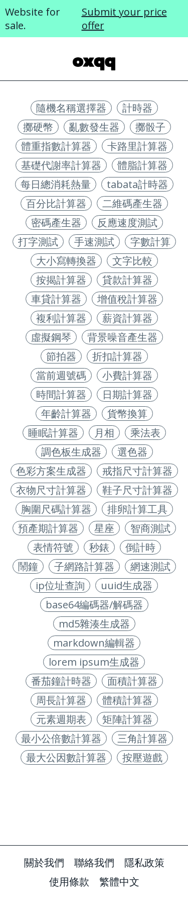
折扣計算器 (117, 356)
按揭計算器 (61, 280)
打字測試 (38, 241)
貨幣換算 (127, 413)
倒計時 (140, 547)
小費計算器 (127, 375)
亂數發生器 (94, 127)
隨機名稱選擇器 (71, 108)
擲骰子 (150, 127)
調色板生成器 (71, 452)
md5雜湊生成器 (94, 623)
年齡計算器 (66, 413)
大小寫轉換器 (66, 260)
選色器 (132, 452)
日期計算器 (127, 394)
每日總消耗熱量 (56, 184)
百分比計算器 (56, 203)
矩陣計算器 (127, 719)
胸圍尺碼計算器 (56, 509)
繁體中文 (119, 881)
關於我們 (44, 862)
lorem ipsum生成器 (94, 662)
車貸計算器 (56, 299)
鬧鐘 (28, 566)
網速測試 (150, 566)
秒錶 (99, 547)
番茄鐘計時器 (61, 681)
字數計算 (150, 241)
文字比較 (132, 260)
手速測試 (94, 241)
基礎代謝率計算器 (61, 165)
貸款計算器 (127, 280)
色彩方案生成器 (51, 471)
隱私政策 (144, 862)
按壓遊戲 (142, 757)
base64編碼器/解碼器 (94, 604)
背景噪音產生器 (122, 337)
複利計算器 (61, 318)
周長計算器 (61, 700)
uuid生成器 (126, 585)
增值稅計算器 (127, 299)
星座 (104, 528)
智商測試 (150, 528)
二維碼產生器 (132, 203)
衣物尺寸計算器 (51, 490)
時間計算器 (61, 394)
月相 (104, 432)
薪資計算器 (127, 318)
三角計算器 (142, 738)
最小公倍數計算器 (61, 738)
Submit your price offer (124, 18)
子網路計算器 (84, 566)
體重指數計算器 (56, 146)
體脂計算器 (142, 165)
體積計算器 (127, 700)
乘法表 (145, 432)
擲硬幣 (38, 127)
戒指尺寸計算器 (137, 471)
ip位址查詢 (60, 585)
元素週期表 (61, 719)
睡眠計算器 (53, 432)
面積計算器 (132, 681)
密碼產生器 (56, 222)
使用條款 (69, 881)
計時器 (137, 108)
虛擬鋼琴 (51, 337)
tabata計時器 (137, 184)
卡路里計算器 (137, 146)
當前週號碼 (61, 375)
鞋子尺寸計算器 (137, 490)
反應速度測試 (127, 222)
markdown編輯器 (94, 643)
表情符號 (53, 547)
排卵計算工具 (137, 509)
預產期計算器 (48, 528)
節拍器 (61, 356)
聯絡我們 (94, 862)
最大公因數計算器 (66, 757)
